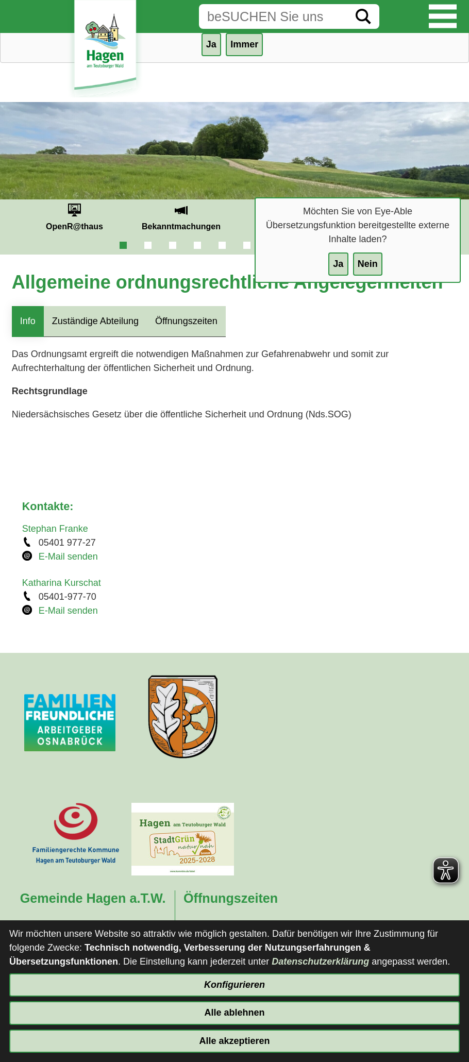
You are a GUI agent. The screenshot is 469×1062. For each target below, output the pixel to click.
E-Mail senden (68, 556)
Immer (244, 44)
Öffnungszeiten (186, 321)
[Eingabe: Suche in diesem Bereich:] (273, 16)
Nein (368, 264)
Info (28, 321)
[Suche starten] (363, 16)
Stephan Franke (55, 529)
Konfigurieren (234, 985)
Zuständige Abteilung (95, 321)
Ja (338, 264)
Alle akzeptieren (234, 1041)
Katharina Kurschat (61, 583)
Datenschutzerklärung (320, 961)
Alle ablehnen (234, 1012)
